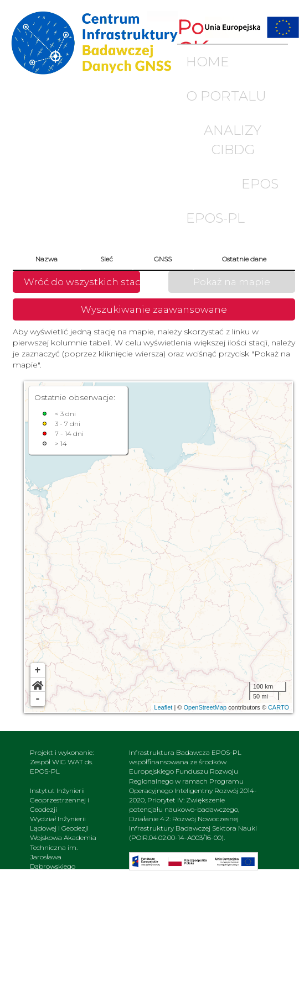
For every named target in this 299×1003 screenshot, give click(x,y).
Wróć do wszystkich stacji (82, 281)
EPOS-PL (215, 218)
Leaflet (163, 707)
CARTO (278, 707)
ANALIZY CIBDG (232, 139)
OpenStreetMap (204, 707)
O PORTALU (226, 96)
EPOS (260, 184)
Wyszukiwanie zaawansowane (154, 309)
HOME (207, 62)
